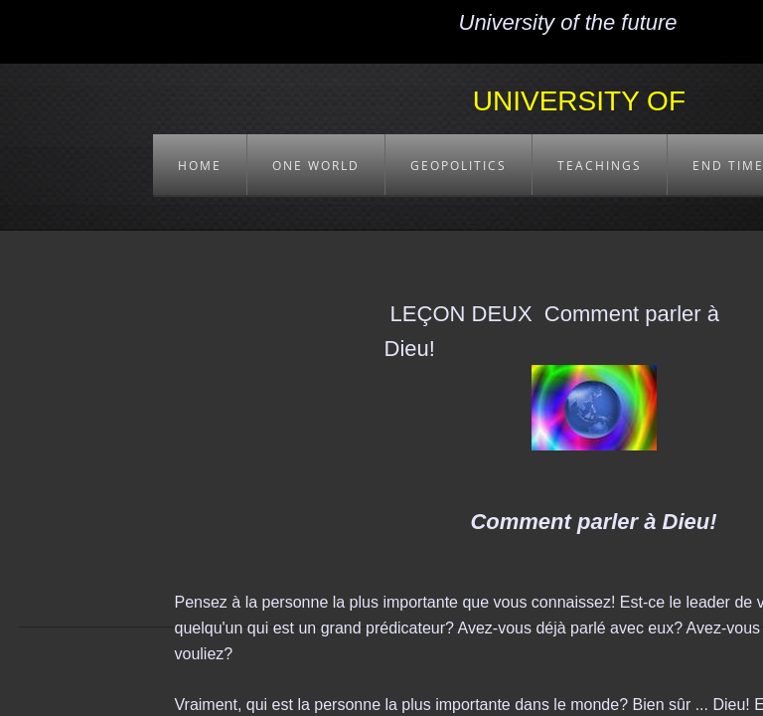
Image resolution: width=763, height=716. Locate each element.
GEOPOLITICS (458, 165)
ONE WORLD (316, 165)
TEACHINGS (599, 165)
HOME (200, 165)
